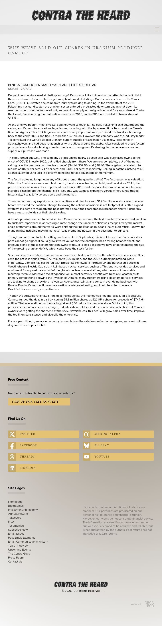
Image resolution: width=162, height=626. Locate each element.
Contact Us (15, 562)
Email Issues (16, 534)
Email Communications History (28, 542)
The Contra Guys (19, 554)
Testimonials (16, 526)
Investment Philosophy (23, 510)
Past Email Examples (21, 538)
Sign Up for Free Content (35, 402)
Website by (142, 604)
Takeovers (14, 518)
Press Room (16, 558)
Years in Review (18, 546)
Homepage (15, 502)
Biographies (16, 506)
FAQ (11, 522)
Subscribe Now (18, 530)
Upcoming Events (19, 550)
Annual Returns (18, 514)
